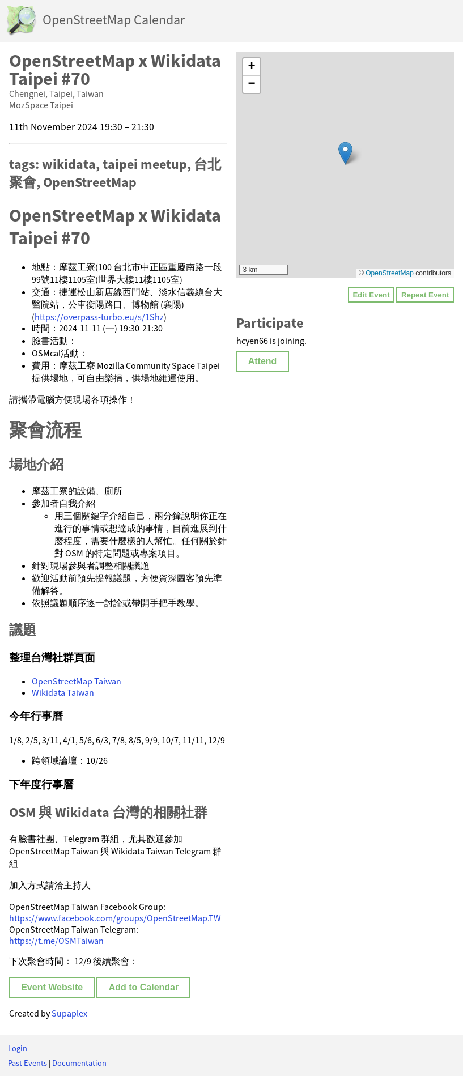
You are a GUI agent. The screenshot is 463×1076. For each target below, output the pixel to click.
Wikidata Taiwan (63, 692)
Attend (262, 361)
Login (17, 1048)
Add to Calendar (144, 987)
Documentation (79, 1063)
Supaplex (69, 1013)
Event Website (52, 987)
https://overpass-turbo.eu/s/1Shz (99, 316)
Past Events (27, 1063)
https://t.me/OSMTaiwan (56, 940)
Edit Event (370, 295)
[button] (345, 153)
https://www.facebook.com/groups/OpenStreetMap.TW (115, 918)
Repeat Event (425, 295)
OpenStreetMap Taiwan (76, 681)
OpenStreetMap (390, 273)
